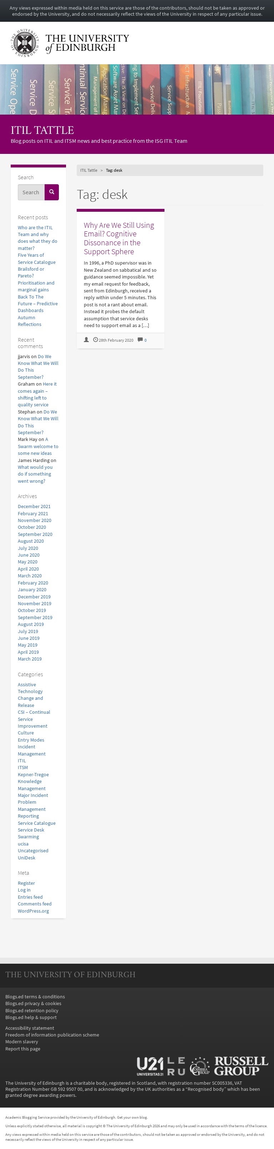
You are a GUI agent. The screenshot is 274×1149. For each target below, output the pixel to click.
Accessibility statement (29, 1028)
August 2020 (31, 541)
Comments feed (35, 904)
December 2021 (34, 506)
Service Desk (31, 830)
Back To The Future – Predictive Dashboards (38, 304)
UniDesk (26, 858)
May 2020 (27, 562)
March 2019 (30, 659)
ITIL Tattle (42, 131)
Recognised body (206, 1089)
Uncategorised (33, 851)
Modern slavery (21, 1042)
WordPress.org (33, 911)
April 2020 (28, 569)
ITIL (22, 761)
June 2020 (29, 555)
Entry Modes (31, 740)
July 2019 (28, 631)
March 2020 (30, 576)
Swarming (28, 837)
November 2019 (34, 604)
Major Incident (33, 795)
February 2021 (33, 514)
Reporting (28, 816)
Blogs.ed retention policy (32, 1011)
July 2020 (28, 548)
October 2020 (32, 527)
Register (26, 883)
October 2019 (32, 610)
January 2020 (32, 590)
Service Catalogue (37, 823)
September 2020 (35, 534)
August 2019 (31, 624)
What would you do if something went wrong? (35, 474)
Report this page (22, 1049)
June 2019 (29, 638)
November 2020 (34, 520)
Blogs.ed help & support (31, 1017)
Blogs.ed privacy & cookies (33, 1003)
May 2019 (27, 645)
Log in (24, 890)
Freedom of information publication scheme (52, 1035)
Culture (26, 733)
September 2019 (35, 617)
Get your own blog (132, 1117)
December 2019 (34, 597)
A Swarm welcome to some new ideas (38, 446)
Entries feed (30, 897)
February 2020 (33, 583)
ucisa (23, 844)
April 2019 (28, 652)
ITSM (23, 767)
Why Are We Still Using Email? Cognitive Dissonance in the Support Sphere (119, 238)
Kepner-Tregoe (33, 775)
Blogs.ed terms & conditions (35, 997)
